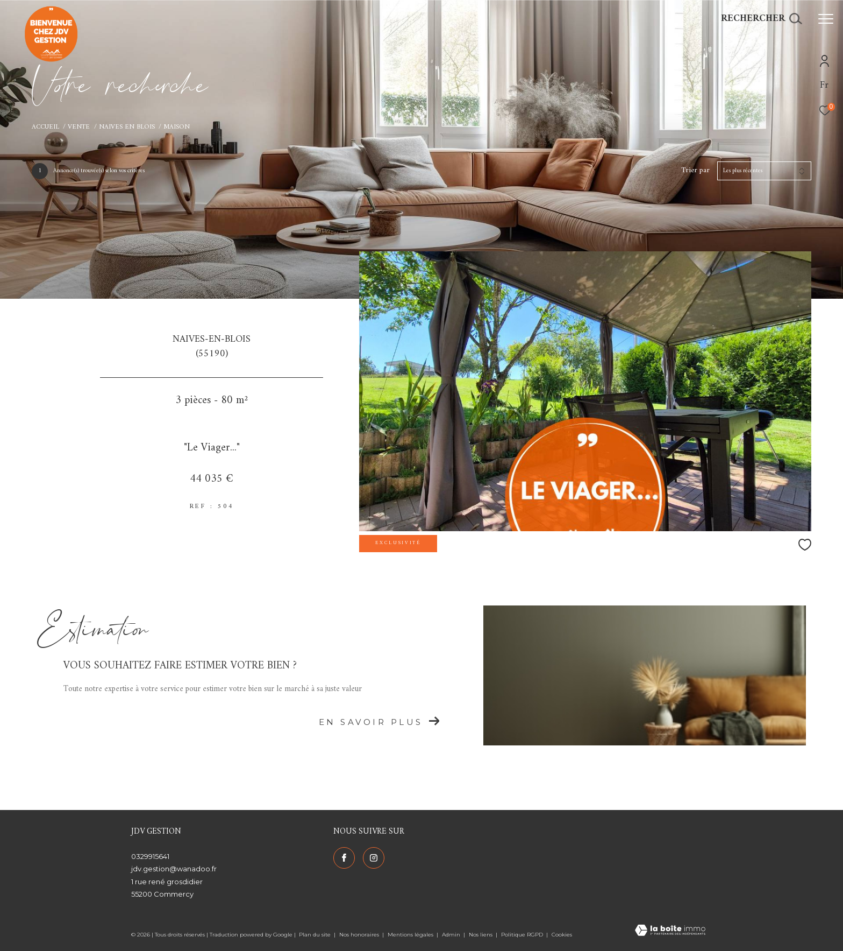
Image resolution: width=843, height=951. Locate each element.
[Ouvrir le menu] (826, 19)
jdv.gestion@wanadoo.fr (174, 868)
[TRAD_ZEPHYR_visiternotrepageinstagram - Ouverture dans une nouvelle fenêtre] (373, 858)
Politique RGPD (522, 934)
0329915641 (150, 856)
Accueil (45, 127)
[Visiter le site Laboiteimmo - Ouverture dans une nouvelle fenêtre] (670, 932)
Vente (79, 127)
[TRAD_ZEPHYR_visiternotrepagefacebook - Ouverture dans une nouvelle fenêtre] (344, 858)
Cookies (562, 935)
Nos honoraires (360, 934)
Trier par (695, 170)
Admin (452, 934)
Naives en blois (127, 127)
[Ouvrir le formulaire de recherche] (761, 19)
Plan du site (315, 934)
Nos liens (481, 934)
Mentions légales (411, 934)
